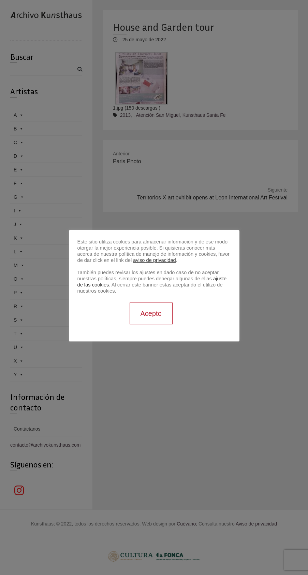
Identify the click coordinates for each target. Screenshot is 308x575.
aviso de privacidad (154, 260)
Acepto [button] (151, 313)
